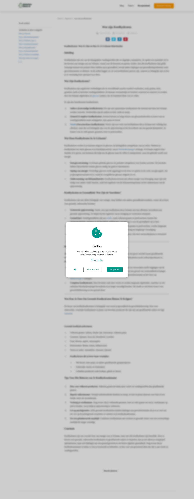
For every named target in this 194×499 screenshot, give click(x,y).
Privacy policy (97, 260)
